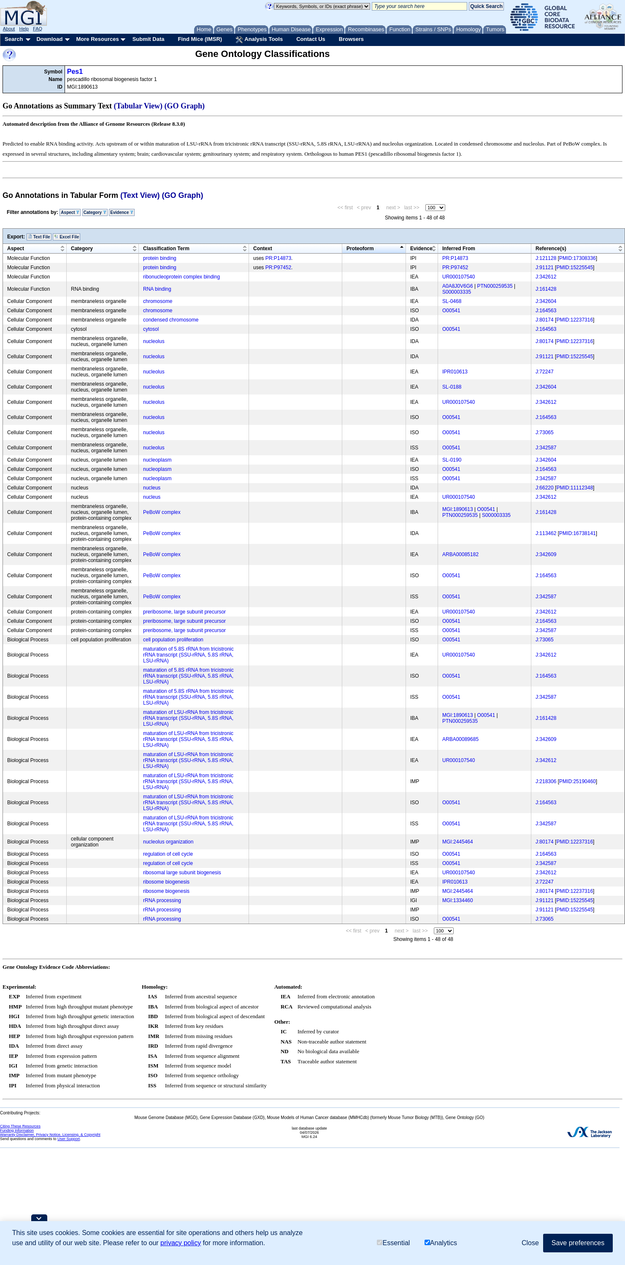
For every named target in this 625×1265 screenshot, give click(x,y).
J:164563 (546, 311)
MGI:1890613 (457, 509)
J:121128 (546, 258)
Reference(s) (551, 248)
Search (14, 39)
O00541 (451, 311)
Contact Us (310, 39)
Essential (393, 1242)
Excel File (66, 236)
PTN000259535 (495, 286)
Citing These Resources (20, 1126)
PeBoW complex (162, 512)
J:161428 (546, 289)
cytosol (151, 329)
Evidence (121, 212)
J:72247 (545, 372)
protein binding (159, 258)
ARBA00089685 (460, 739)
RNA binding (157, 289)
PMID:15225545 (574, 267)
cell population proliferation (173, 640)
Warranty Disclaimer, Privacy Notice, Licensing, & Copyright (50, 1135)
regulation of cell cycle (168, 854)
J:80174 (545, 320)
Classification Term (166, 248)
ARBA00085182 (460, 554)
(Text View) (140, 195)
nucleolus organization (168, 842)
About (9, 28)
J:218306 (546, 781)
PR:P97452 (278, 267)
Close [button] (530, 1242)
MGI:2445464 (457, 842)
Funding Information (17, 1130)
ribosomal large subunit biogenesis (182, 873)
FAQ (37, 28)
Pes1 (75, 71)
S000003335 (456, 292)
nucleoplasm (157, 460)
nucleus (151, 488)
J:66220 (545, 488)
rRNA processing (162, 900)
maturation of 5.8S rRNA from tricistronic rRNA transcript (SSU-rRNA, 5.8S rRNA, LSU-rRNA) (188, 655)
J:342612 (546, 277)
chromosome (157, 301)
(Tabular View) (138, 106)
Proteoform (360, 248)
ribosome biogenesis (166, 882)
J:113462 (546, 533)
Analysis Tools (259, 39)
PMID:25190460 (577, 781)
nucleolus (154, 341)
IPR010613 (455, 372)
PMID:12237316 (574, 320)
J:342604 (546, 301)
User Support (68, 1139)
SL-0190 (451, 460)
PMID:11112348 (574, 488)
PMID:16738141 (577, 533)
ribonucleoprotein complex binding (181, 277)
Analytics (441, 1242)
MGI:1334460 (457, 900)
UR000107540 (458, 277)
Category (95, 212)
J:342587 (546, 448)
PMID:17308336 (577, 258)
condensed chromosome (170, 320)
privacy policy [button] (180, 1242)
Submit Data (149, 39)
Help (24, 28)
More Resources (97, 39)
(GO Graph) (185, 106)
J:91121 (545, 267)
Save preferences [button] (578, 1242)
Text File (39, 236)
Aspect (70, 212)
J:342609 (546, 554)
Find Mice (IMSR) (200, 39)
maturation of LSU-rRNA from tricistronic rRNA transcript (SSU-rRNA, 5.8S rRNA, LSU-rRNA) (188, 718)
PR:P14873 (278, 258)
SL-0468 (451, 301)
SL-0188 (451, 387)
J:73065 (545, 432)
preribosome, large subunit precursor (184, 612)
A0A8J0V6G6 (457, 286)
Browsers (351, 39)
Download (49, 39)
